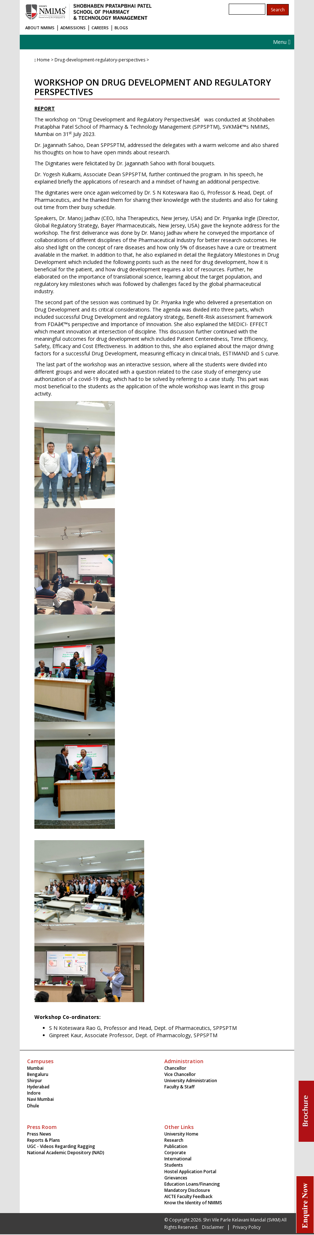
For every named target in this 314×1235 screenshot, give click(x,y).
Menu (282, 41)
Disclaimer (213, 1227)
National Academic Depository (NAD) (65, 1152)
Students (173, 1165)
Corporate (175, 1152)
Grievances (175, 1178)
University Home (181, 1134)
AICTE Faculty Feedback (188, 1196)
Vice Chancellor (180, 1074)
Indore (34, 1093)
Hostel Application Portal (190, 1171)
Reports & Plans (43, 1140)
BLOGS (121, 27)
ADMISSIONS (73, 27)
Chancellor (175, 1068)
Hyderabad (38, 1087)
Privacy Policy (247, 1227)
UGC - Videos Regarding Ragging (61, 1146)
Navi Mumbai (40, 1099)
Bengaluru (37, 1074)
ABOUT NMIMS (40, 27)
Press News (39, 1134)
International (177, 1159)
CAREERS (100, 27)
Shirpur (34, 1080)
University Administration (190, 1080)
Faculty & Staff (179, 1087)
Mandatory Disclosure (187, 1190)
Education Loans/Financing (192, 1184)
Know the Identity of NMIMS (193, 1203)
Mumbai (35, 1068)
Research (173, 1140)
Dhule (33, 1106)
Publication (175, 1146)
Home (43, 60)
